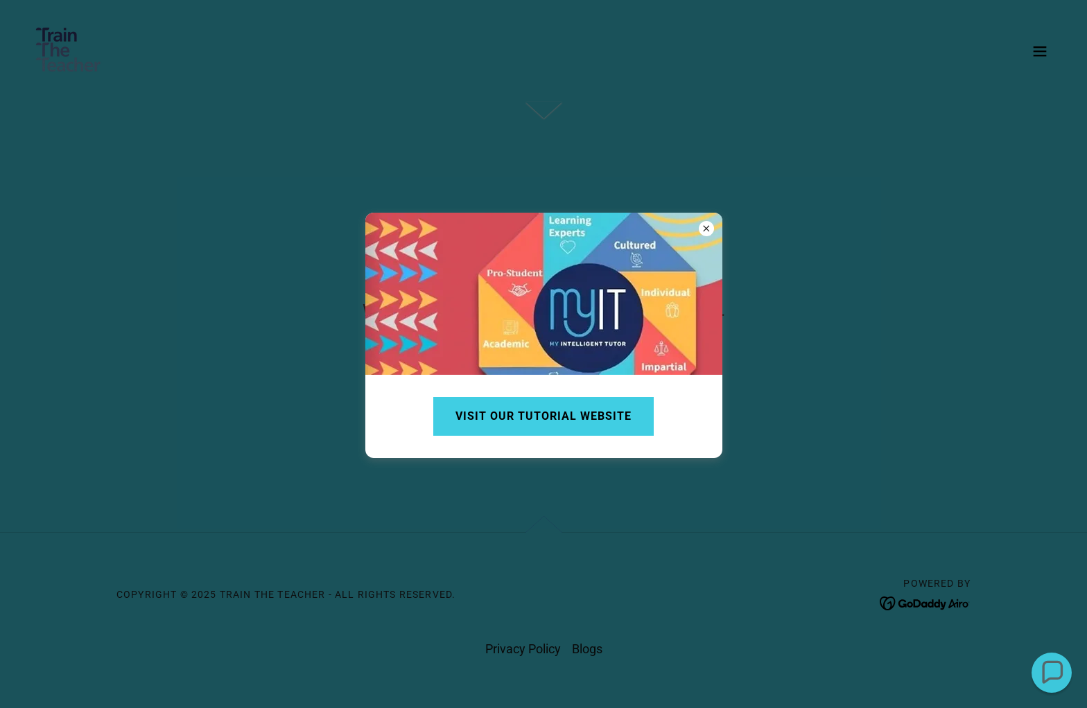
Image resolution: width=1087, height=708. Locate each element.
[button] (1052, 673)
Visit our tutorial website (543, 416)
